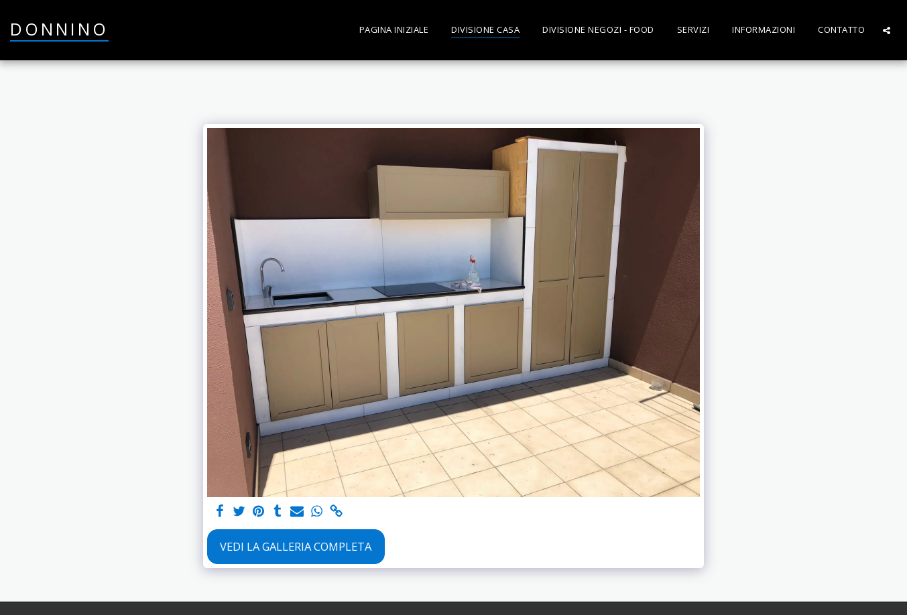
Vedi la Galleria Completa (295, 546)
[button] (886, 30)
